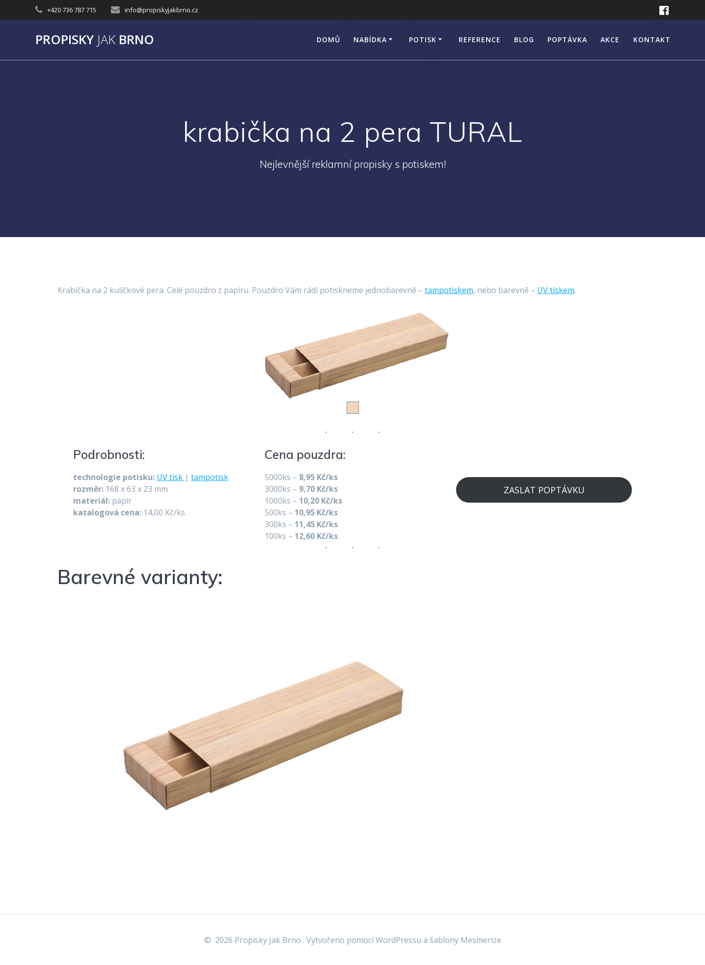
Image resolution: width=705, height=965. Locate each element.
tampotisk (209, 477)
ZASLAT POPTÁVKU (544, 490)
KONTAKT (652, 39)
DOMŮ (328, 39)
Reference (480, 39)
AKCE (610, 39)
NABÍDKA (370, 39)
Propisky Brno (94, 39)
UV (163, 477)
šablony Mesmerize (465, 940)
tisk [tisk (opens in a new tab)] (177, 477)
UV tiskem (555, 290)
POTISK (422, 39)
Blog (524, 39)
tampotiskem (449, 290)
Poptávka (567, 39)
